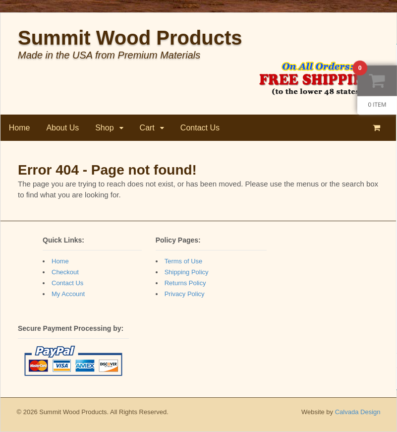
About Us (63, 127)
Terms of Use (184, 261)
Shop (105, 127)
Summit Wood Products (130, 38)
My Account (68, 294)
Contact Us (200, 127)
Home (19, 127)
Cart (147, 127)
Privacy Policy (185, 294)
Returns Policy (185, 283)
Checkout (65, 272)
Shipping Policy (187, 272)
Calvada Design (358, 412)
